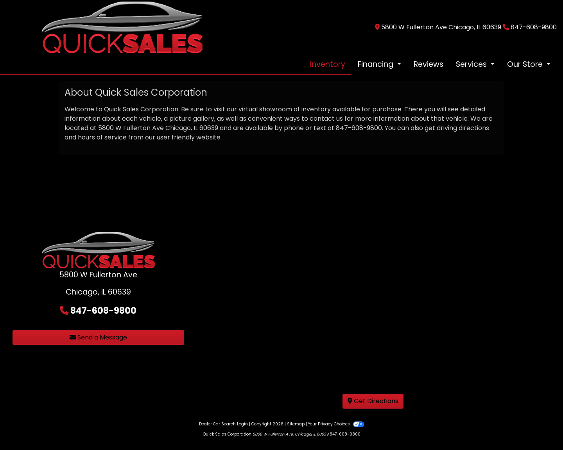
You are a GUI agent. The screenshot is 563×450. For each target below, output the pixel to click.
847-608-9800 (534, 27)
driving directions (463, 127)
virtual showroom (265, 109)
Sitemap (296, 424)
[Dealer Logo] (122, 26)
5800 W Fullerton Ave (131, 127)
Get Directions (373, 400)
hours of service (102, 137)
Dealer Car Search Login (223, 424)
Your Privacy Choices (336, 424)
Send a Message (98, 337)
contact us (326, 118)
